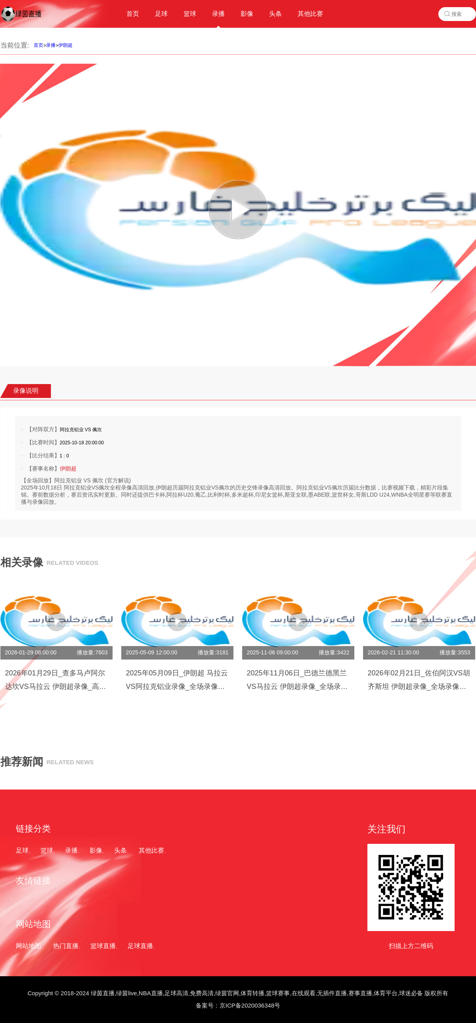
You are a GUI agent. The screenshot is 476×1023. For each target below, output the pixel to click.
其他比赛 (151, 850)
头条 (120, 850)
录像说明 (25, 390)
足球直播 (140, 946)
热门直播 (65, 946)
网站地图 (28, 946)
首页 (38, 45)
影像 (96, 850)
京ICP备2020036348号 (250, 1005)
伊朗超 (65, 45)
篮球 (46, 850)
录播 (50, 45)
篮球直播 (103, 946)
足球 (22, 850)
